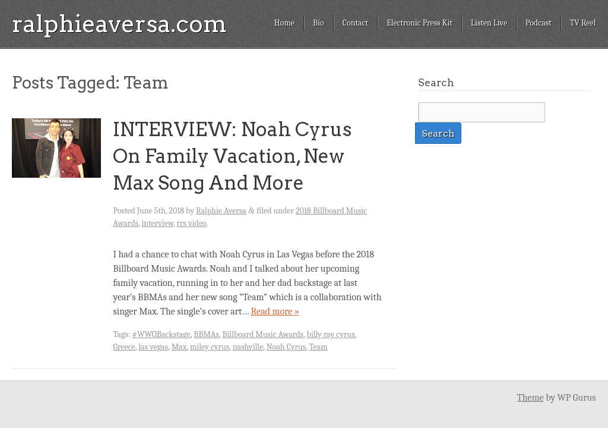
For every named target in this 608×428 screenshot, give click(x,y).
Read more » (275, 311)
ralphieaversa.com (119, 24)
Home (284, 23)
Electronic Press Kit (419, 23)
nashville (248, 347)
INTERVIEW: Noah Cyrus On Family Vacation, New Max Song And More (232, 156)
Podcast (538, 23)
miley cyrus (209, 347)
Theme (530, 397)
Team (318, 347)
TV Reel (583, 23)
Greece (124, 347)
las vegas (153, 347)
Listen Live (489, 23)
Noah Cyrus (286, 347)
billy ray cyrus (331, 334)
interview (157, 223)
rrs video (192, 223)
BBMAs (206, 334)
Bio (318, 23)
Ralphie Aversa (221, 211)
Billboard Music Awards (262, 334)
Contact (355, 23)
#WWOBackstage (161, 334)
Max (179, 347)
